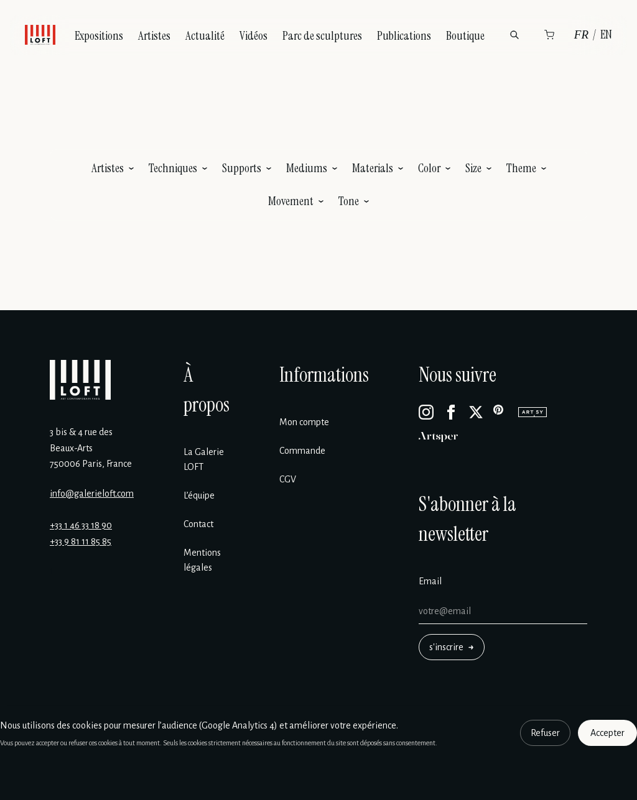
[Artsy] (532, 412)
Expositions (99, 36)
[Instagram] (426, 412)
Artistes (154, 36)
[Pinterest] (500, 412)
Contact (198, 524)
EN (606, 34)
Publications (404, 36)
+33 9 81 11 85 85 (80, 541)
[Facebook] (451, 412)
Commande (302, 451)
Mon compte (304, 422)
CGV (287, 479)
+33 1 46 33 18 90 (81, 525)
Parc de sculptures (322, 36)
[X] (475, 412)
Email (430, 581)
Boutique (465, 36)
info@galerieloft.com (92, 494)
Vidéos (253, 36)
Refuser (545, 733)
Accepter (607, 733)
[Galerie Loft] (80, 380)
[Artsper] (438, 437)
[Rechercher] (514, 35)
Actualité (205, 36)
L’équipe (199, 495)
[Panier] (549, 35)
